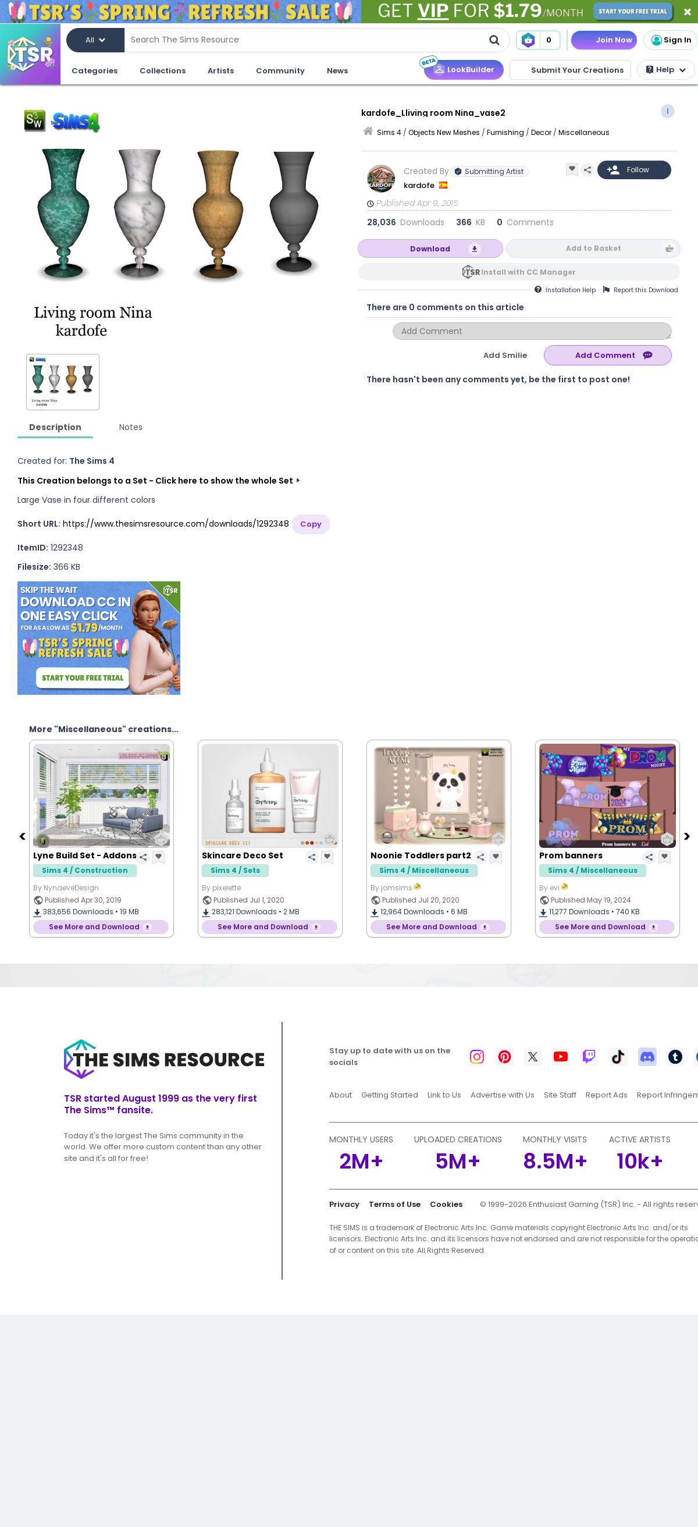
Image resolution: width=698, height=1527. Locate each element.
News (337, 70)
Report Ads (607, 1094)
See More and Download (94, 927)
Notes (131, 427)
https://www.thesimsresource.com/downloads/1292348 (176, 524)
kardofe (420, 185)
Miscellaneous (584, 132)
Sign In (671, 40)
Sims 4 (389, 132)
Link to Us (444, 1094)
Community (280, 70)
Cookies (446, 1204)
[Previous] (23, 835)
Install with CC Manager (528, 272)
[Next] (688, 835)
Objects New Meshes (444, 132)
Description (55, 427)
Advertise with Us (503, 1094)
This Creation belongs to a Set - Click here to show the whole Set (155, 480)
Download (430, 249)
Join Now (614, 39)
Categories (94, 70)
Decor (541, 132)
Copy (311, 524)
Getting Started (389, 1094)
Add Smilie (505, 355)
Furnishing (505, 132)
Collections (163, 70)
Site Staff (560, 1094)
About (340, 1094)
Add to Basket (593, 248)
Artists (221, 70)
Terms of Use (395, 1204)
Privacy (344, 1204)
